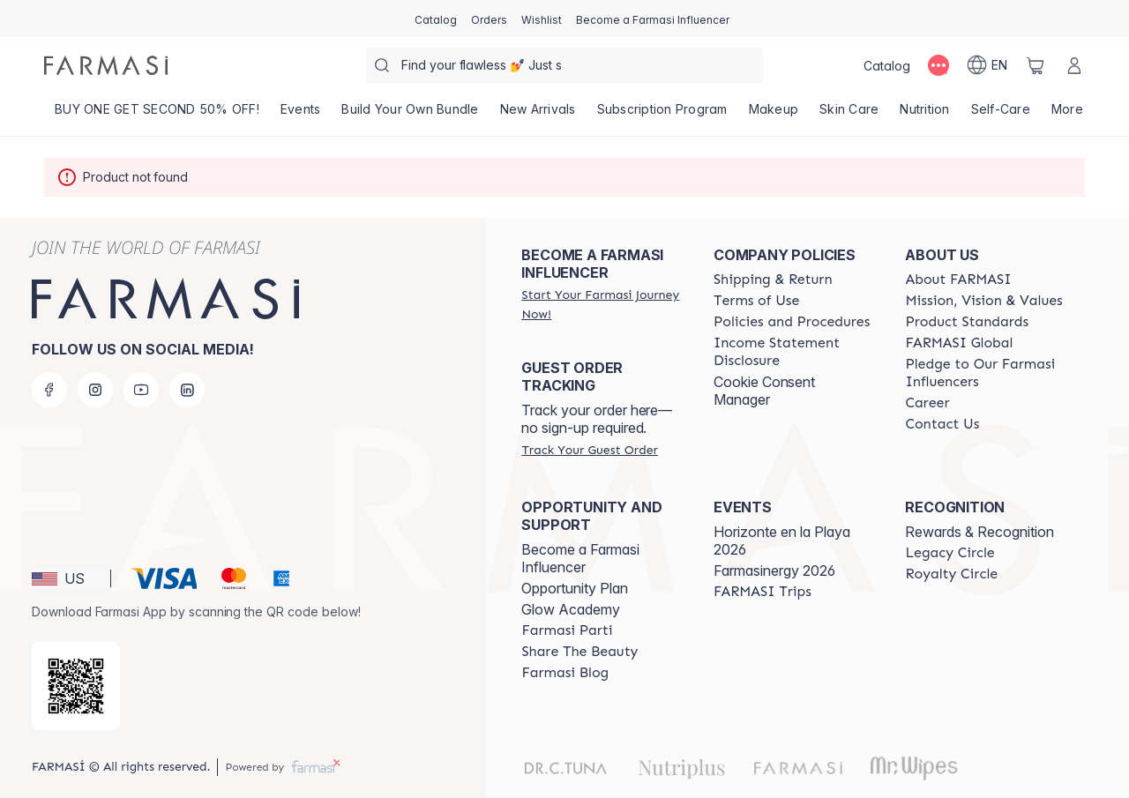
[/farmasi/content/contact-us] (942, 424)
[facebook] (49, 389)
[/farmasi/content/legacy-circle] (949, 553)
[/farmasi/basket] (1035, 65)
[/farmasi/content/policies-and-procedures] (792, 322)
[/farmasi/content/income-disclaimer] (794, 351)
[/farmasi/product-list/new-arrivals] (538, 114)
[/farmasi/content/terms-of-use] (756, 301)
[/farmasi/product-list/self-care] (1001, 114)
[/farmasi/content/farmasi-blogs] (565, 673)
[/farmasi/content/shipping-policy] (773, 279)
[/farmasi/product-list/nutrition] (924, 114)
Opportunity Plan (574, 588)
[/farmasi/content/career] (927, 403)
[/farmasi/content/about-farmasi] (958, 279)
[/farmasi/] (106, 65)
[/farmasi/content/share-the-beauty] (579, 651)
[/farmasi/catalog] (435, 18)
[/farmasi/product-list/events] (301, 114)
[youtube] (141, 389)
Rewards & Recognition (979, 532)
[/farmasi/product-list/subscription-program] (662, 114)
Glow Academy (570, 609)
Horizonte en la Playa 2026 (782, 540)
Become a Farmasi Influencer (580, 558)
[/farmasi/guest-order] (589, 449)
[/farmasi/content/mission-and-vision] (983, 301)
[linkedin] (187, 389)
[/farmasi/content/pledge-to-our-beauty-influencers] (985, 373)
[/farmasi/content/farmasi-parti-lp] (566, 630)
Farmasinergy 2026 (774, 570)
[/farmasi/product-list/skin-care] (849, 114)
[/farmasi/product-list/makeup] (774, 114)
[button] (68, 578)
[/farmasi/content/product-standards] (966, 322)
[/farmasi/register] (489, 18)
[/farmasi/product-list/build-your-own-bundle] (410, 114)
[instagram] (95, 389)
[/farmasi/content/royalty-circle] (951, 574)
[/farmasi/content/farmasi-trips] (762, 591)
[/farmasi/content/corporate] (959, 343)
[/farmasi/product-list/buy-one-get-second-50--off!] (157, 114)
